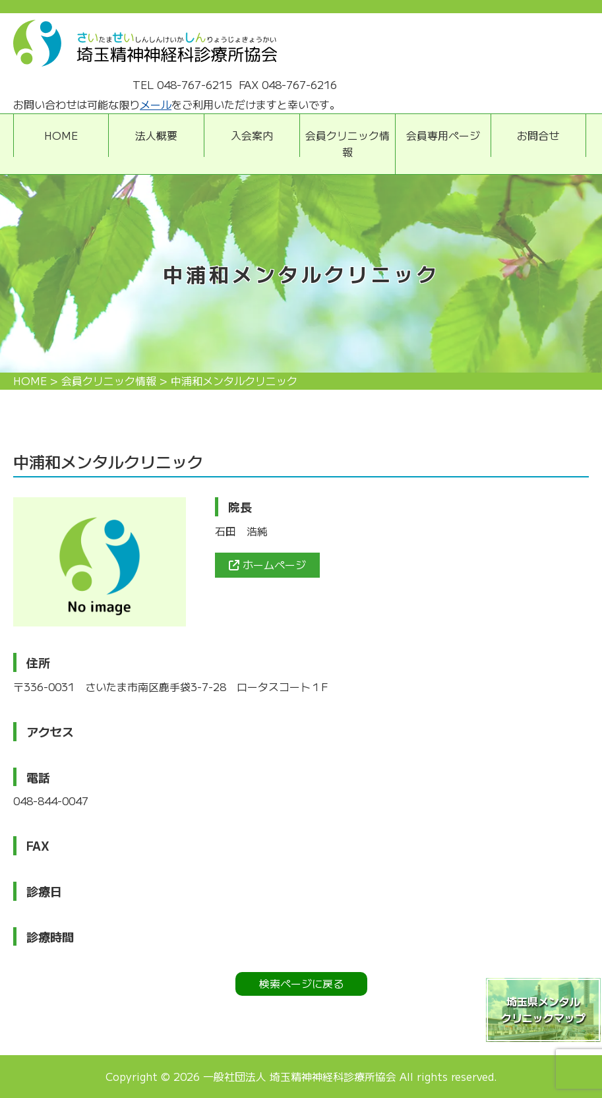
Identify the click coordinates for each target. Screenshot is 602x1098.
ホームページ (267, 564)
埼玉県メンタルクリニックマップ (543, 1009)
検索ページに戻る (301, 983)
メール (155, 104)
